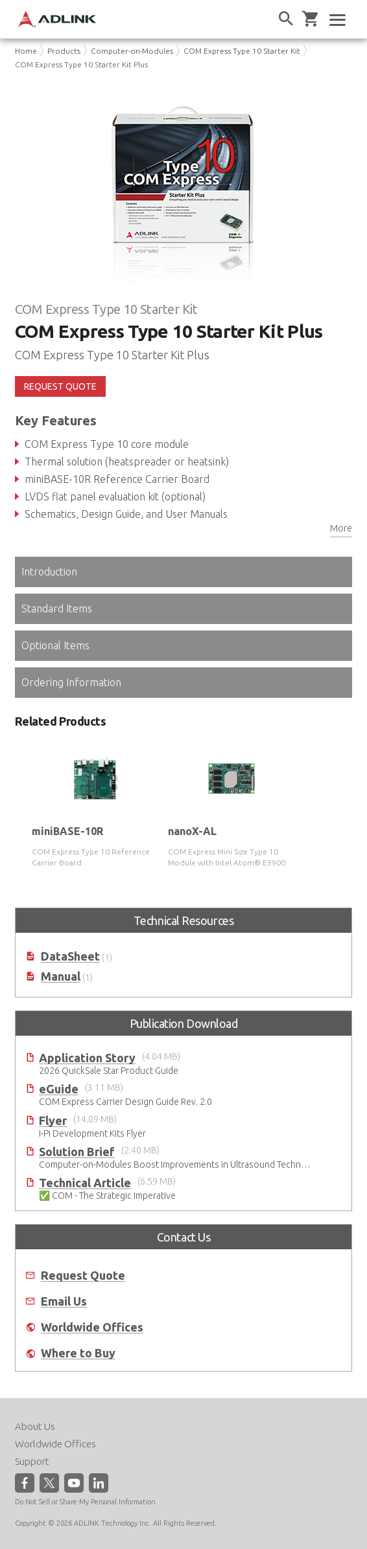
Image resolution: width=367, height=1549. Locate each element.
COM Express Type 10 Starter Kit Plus (81, 64)
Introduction (49, 571)
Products (63, 51)
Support (32, 1461)
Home (26, 51)
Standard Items (56, 608)
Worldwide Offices (92, 1327)
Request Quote (83, 1275)
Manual (60, 976)
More (341, 528)
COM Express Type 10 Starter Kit (242, 51)
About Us (35, 1426)
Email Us (64, 1301)
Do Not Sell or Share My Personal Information (85, 1502)
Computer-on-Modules (132, 51)
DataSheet (70, 956)
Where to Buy (78, 1353)
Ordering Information (71, 682)
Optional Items (55, 645)
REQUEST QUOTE (60, 386)
